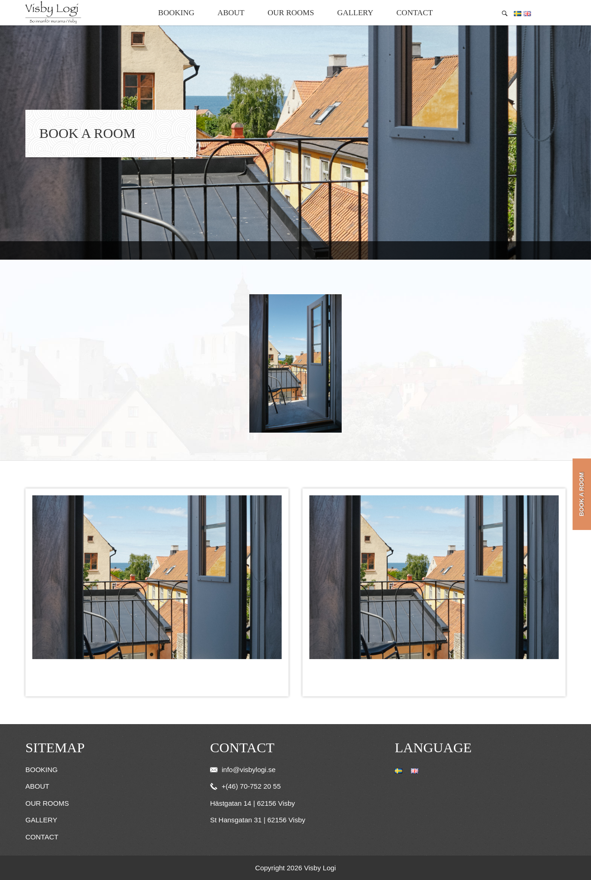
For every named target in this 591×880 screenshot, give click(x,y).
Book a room (581, 494)
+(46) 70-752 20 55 (245, 786)
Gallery (355, 12)
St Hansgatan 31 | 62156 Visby (257, 820)
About (231, 12)
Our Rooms (291, 12)
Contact (415, 12)
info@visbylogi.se (243, 769)
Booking (176, 12)
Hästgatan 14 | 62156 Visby (252, 803)
